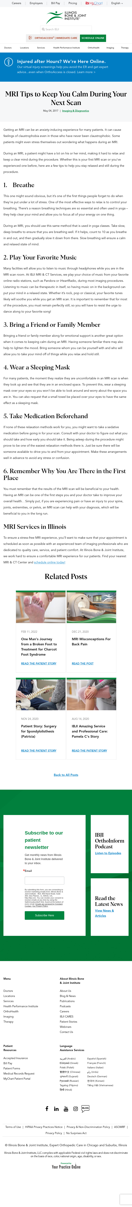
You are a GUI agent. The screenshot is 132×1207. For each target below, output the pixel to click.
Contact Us (66, 1034)
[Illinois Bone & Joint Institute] (66, 18)
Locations (9, 998)
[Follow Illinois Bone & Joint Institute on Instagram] (75, 1111)
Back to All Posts (66, 777)
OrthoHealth (11, 1013)
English (115, 3)
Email (28, 873)
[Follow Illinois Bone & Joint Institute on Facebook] (46, 1111)
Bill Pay (55, 3)
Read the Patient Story (38, 666)
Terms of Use (13, 1129)
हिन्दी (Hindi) (66, 1092)
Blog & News (68, 998)
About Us (65, 993)
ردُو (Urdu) (92, 1074)
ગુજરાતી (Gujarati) (69, 1078)
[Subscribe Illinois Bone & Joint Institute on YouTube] (66, 1111)
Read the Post (83, 666)
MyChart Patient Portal (16, 1081)
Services (8, 1003)
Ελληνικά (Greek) (69, 1065)
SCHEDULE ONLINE (93, 39)
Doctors (8, 993)
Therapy (8, 1024)
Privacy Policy (54, 1135)
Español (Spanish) (96, 1061)
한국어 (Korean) (95, 1083)
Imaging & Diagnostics (75, 113)
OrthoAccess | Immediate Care (52, 38)
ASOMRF (119, 1129)
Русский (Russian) (69, 1083)
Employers (36, 3)
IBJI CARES (66, 1019)
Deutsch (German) (97, 1078)
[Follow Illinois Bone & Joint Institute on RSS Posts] (85, 1111)
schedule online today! (49, 564)
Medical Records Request (18, 1076)
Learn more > (86, 74)
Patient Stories (68, 1024)
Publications (67, 1003)
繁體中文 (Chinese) (70, 1074)
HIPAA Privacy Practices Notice (44, 1129)
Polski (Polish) (67, 1070)
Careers (16, 3)
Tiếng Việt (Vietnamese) (100, 1087)
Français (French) (96, 1065)
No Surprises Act (76, 1135)
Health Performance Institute (20, 1008)
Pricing (73, 3)
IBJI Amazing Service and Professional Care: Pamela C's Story (90, 734)
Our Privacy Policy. (40, 908)
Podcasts (65, 1008)
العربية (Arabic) (68, 1061)
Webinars (65, 1029)
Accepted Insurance (15, 1060)
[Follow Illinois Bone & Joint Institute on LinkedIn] (56, 1111)
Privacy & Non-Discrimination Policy (88, 1129)
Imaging (8, 1019)
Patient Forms (11, 1070)
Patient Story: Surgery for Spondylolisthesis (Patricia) (38, 734)
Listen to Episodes (108, 855)
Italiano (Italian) (95, 1070)
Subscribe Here (44, 917)
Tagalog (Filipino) (69, 1087)
